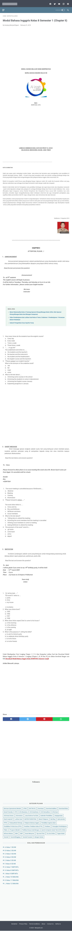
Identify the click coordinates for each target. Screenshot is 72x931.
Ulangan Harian (38, 837)
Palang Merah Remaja (15, 822)
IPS (16, 811)
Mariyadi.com (39, 928)
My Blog (52, 819)
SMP (21, 833)
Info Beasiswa (23, 811)
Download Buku (63, 808)
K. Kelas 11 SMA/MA (12, 880)
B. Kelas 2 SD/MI (10, 850)
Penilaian (47, 826)
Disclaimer (14, 924)
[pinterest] (67, 2)
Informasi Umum (9, 815)
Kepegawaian (59, 815)
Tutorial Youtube (27, 837)
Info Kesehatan (34, 811)
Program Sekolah (15, 829)
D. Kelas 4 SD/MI (10, 857)
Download (41, 808)
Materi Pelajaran (43, 819)
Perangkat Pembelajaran (59, 826)
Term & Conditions (34, 924)
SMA (16, 833)
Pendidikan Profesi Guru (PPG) (13, 826)
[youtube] (58, 2)
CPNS (25, 808)
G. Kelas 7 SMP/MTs (11, 867)
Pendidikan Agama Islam (48, 822)
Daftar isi (58, 924)
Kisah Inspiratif (8, 819)
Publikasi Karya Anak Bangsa (30, 829)
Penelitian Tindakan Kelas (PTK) (33, 826)
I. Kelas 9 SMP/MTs (11, 873)
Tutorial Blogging (15, 837)
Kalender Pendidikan (46, 815)
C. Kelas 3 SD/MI (10, 853)
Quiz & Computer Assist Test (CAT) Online (53, 829)
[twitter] (54, 2)
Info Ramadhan (45, 811)
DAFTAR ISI (32, 808)
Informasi (55, 811)
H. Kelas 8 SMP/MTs (11, 870)
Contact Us (50, 924)
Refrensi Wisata (8, 833)
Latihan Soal (18, 819)
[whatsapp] (61, 717)
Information (19, 815)
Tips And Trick (40, 833)
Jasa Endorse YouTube (31, 815)
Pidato (6, 829)
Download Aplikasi (51, 808)
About (43, 924)
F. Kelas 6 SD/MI (10, 863)
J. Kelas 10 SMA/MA (11, 877)
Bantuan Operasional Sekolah (12, 808)
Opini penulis (61, 819)
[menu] (4, 8)
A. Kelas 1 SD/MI (10, 847)
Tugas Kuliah (61, 833)
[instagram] (63, 2)
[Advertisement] (36, 45)
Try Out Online (51, 833)
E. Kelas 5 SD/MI (10, 860)
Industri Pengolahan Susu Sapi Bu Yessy (22, 321)
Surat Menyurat (29, 833)
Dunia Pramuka (8, 811)
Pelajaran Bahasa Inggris (31, 822)
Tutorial (6, 837)
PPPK (5, 822)
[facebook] (50, 2)
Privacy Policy (23, 924)
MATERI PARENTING (30, 819)
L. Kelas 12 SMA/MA (11, 883)
